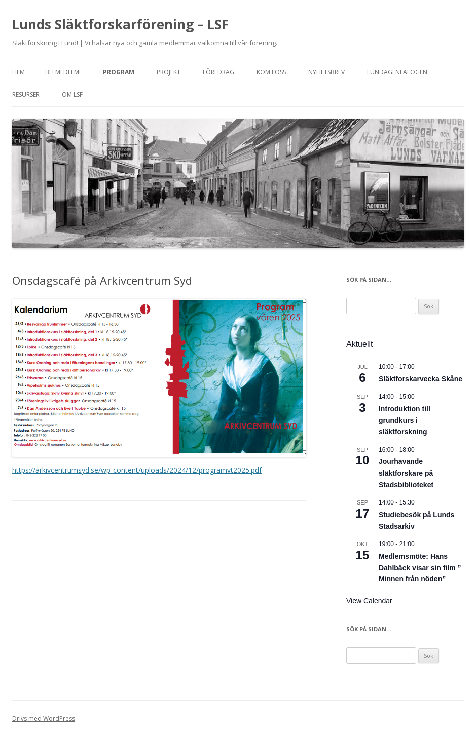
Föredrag (218, 72)
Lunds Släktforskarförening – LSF (120, 24)
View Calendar (369, 601)
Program (118, 72)
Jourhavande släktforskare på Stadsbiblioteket (406, 472)
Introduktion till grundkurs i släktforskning (404, 420)
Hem (18, 72)
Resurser (26, 94)
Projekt (168, 72)
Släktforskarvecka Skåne (420, 379)
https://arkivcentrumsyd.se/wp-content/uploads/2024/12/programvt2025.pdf (137, 470)
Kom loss (271, 72)
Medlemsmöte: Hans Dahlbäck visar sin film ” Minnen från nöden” (420, 567)
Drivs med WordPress (43, 718)
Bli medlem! (63, 72)
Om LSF (72, 94)
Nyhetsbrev (326, 72)
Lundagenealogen (397, 72)
